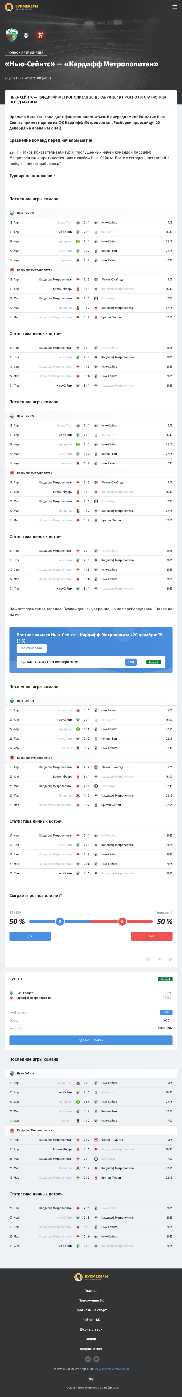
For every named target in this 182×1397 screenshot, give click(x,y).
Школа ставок (91, 1330)
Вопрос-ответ (91, 1349)
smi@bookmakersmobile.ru (111, 1369)
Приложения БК (91, 1300)
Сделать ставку (91, 1040)
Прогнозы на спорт (91, 1310)
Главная (91, 1291)
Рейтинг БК (91, 1320)
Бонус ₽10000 (31, 648)
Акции (91, 1339)
